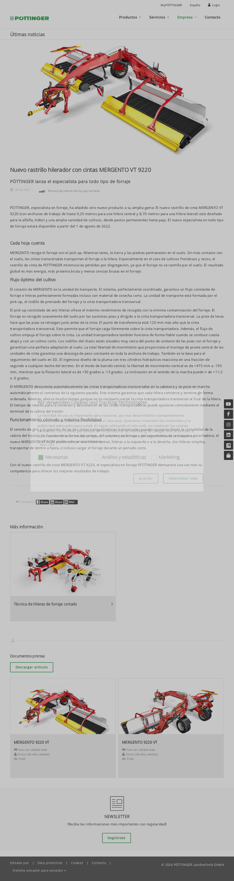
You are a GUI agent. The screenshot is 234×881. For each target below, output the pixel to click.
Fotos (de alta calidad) (32, 754)
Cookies (77, 863)
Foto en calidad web (30, 750)
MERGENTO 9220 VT (31, 742)
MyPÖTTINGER (171, 5)
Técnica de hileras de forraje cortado (69, 191)
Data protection (50, 863)
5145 (22, 759)
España (195, 5)
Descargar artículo (32, 667)
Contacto (99, 863)
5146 (130, 759)
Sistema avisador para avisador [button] (38, 870)
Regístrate (116, 838)
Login (214, 5)
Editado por (19, 863)
